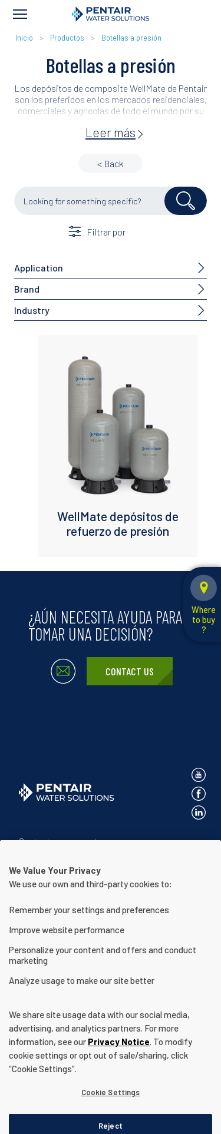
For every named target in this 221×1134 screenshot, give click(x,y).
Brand (26, 288)
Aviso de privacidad (54, 861)
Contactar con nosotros (64, 841)
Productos (67, 37)
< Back (110, 163)
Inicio (25, 37)
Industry (32, 310)
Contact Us (129, 671)
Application (38, 267)
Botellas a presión (131, 37)
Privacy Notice (119, 1075)
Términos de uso (134, 861)
